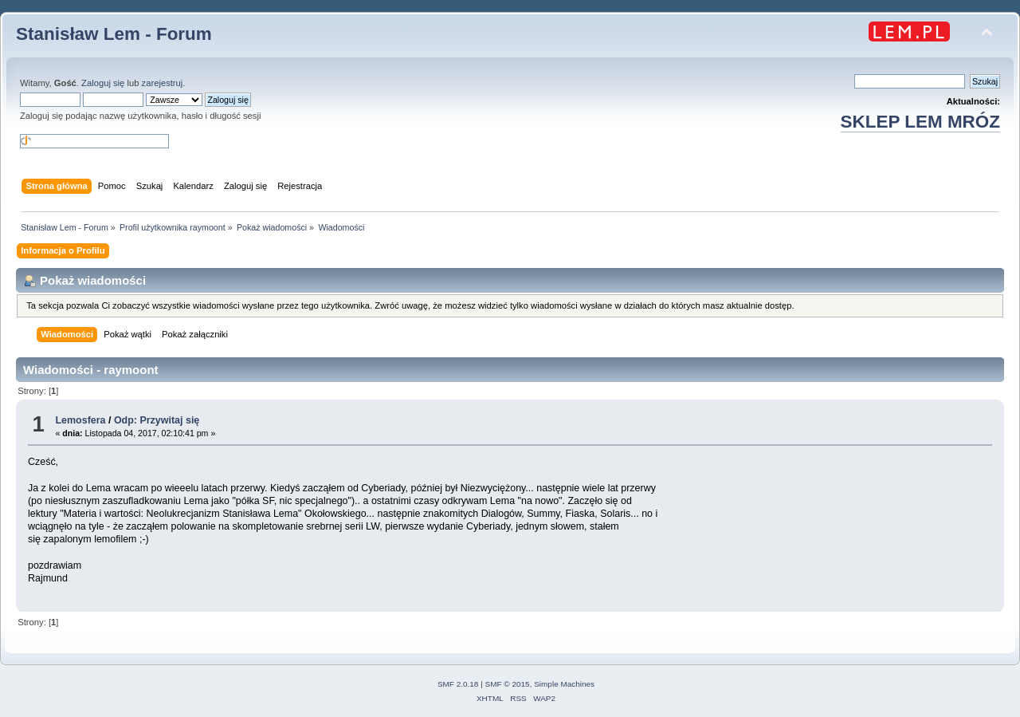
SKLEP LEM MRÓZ (920, 122)
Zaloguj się (102, 83)
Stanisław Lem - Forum (114, 34)
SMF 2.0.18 (458, 684)
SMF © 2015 (507, 684)
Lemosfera (80, 420)
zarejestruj (162, 83)
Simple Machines (564, 684)
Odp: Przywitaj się (156, 420)
